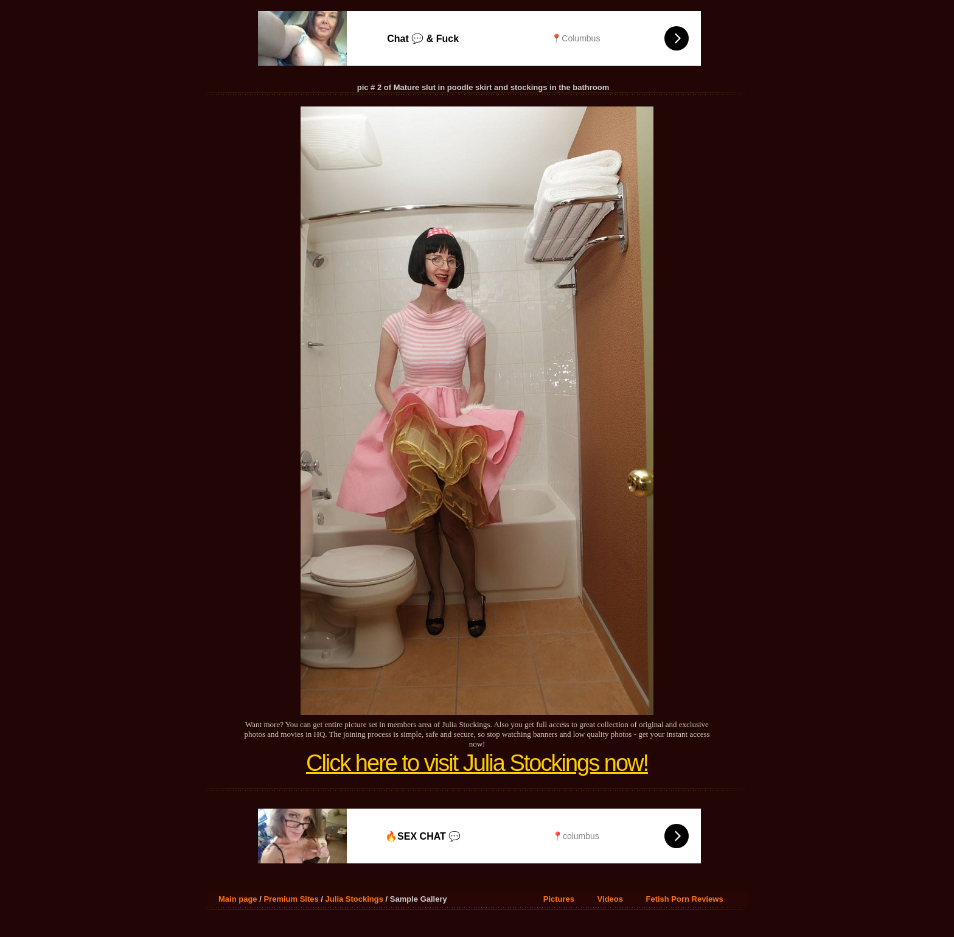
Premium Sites (290, 899)
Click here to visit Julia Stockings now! (477, 763)
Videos (610, 899)
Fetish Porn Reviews (684, 899)
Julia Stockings (354, 899)
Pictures (558, 899)
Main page (237, 899)
